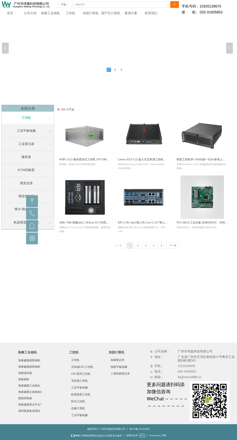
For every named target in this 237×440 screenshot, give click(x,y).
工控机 (70, 13)
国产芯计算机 (110, 13)
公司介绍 (30, 13)
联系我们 (151, 13)
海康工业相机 (50, 13)
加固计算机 (91, 13)
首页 (10, 13)
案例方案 (131, 13)
